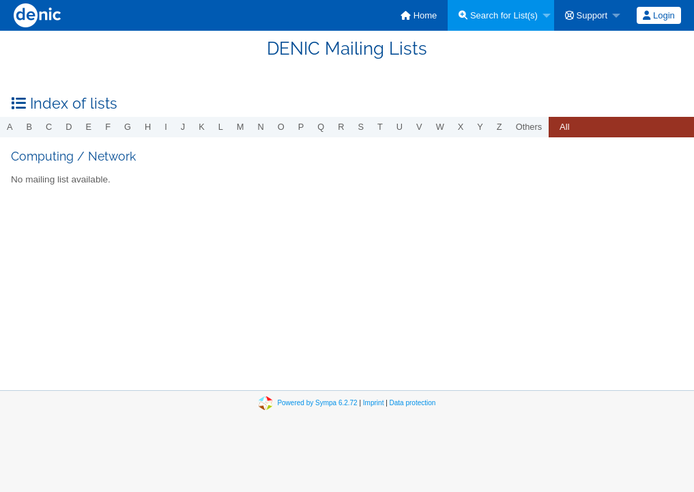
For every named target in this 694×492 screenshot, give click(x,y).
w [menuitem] (440, 127)
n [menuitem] (261, 127)
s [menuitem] (361, 127)
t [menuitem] (380, 127)
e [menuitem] (89, 127)
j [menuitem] (183, 127)
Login (658, 15)
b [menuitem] (30, 127)
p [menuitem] (301, 127)
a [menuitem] (10, 127)
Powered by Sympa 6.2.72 (317, 403)
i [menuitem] (165, 127)
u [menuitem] (399, 127)
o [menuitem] (281, 127)
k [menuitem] (202, 127)
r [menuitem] (341, 127)
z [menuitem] (499, 127)
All (564, 127)
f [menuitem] (108, 127)
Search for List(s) (498, 15)
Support (586, 15)
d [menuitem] (69, 127)
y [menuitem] (480, 127)
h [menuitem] (148, 127)
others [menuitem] (529, 127)
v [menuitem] (419, 127)
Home (419, 15)
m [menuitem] (240, 127)
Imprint (373, 403)
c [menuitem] (49, 127)
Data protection (413, 403)
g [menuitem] (127, 127)
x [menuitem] (461, 127)
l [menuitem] (220, 127)
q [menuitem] (320, 127)
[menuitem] (419, 15)
